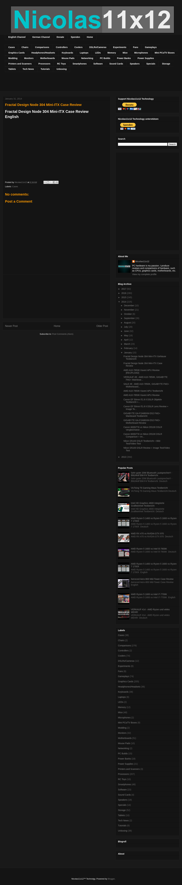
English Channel (17, 37)
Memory (111, 52)
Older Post (102, 326)
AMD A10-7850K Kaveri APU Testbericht (143, 391)
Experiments (119, 47)
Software (98, 63)
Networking (87, 58)
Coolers (78, 47)
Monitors (28, 58)
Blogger (111, 879)
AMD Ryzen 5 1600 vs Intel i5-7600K (149, 548)
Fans (135, 47)
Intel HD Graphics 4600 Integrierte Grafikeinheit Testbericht (147, 504)
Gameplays (151, 47)
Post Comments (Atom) (62, 334)
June (126, 331)
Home (90, 37)
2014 (124, 301)
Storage (166, 63)
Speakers (134, 63)
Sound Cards (116, 63)
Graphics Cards (16, 52)
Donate (60, 37)
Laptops (84, 52)
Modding (12, 58)
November (129, 309)
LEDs (98, 52)
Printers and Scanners (20, 63)
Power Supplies (146, 58)
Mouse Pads (68, 58)
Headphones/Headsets (43, 52)
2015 (124, 297)
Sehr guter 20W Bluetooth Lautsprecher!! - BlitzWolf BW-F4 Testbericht (151, 474)
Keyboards (67, 52)
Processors (44, 63)
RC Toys (61, 63)
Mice (125, 52)
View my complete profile (144, 274)
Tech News (28, 69)
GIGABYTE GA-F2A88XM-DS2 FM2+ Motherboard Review (141, 421)
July (126, 327)
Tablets (12, 69)
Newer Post (11, 326)
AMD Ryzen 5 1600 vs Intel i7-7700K (149, 594)
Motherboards (47, 58)
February (128, 348)
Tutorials (45, 69)
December (129, 305)
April (126, 339)
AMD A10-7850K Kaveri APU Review (141, 395)
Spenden (75, 37)
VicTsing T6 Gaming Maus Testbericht (149, 488)
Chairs (24, 47)
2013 (124, 457)
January (128, 352)
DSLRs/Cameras (97, 47)
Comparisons (42, 47)
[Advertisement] (62, 84)
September (129, 318)
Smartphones (80, 63)
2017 (124, 289)
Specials (150, 63)
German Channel (41, 37)
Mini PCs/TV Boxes (165, 52)
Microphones (141, 52)
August (127, 322)
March (127, 344)
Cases (11, 47)
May (126, 335)
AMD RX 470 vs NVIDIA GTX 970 (147, 533)
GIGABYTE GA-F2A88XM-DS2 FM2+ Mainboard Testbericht (141, 414)
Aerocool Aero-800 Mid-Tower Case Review (152, 579)
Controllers (62, 47)
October (128, 314)
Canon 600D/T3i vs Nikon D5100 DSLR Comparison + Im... (142, 435)
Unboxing (61, 69)
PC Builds (105, 58)
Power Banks (124, 58)
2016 (124, 293)
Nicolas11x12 (142, 261)
